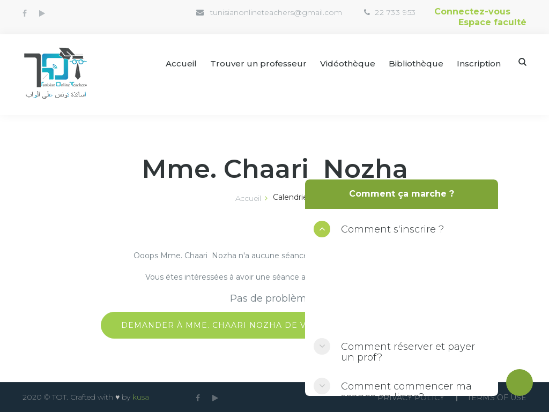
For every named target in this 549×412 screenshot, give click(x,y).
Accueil (181, 63)
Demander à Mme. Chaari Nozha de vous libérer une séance (274, 325)
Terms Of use (496, 397)
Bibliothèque (416, 63)
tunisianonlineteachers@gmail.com (276, 12)
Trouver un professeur (258, 63)
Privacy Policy (410, 397)
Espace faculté (492, 22)
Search (522, 62)
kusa (140, 397)
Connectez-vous (472, 11)
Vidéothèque (347, 63)
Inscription (479, 63)
